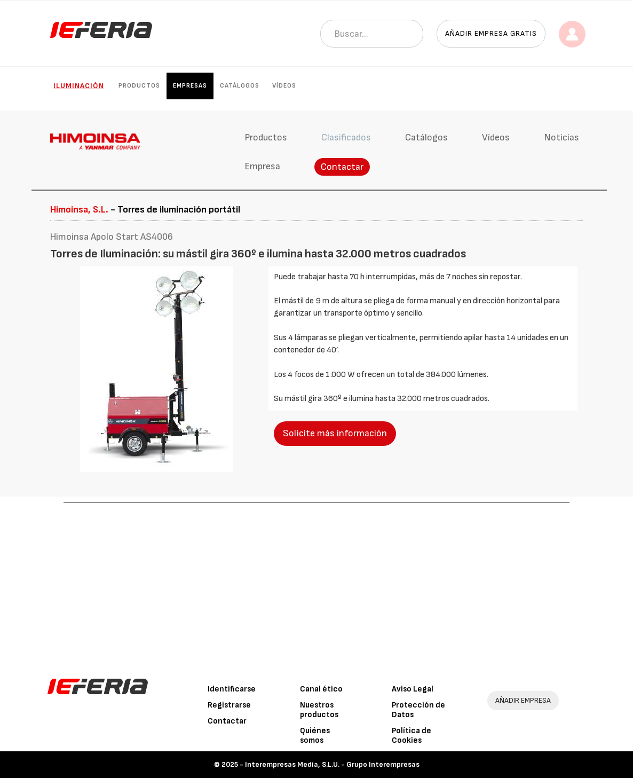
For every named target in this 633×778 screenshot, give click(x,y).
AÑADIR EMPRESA (523, 700)
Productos (139, 86)
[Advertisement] (317, 582)
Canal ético (321, 689)
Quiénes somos (315, 735)
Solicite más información (335, 433)
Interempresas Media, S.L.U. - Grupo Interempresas (332, 764)
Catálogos (239, 86)
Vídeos (284, 86)
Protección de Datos (418, 710)
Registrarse (229, 705)
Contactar (342, 166)
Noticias (561, 137)
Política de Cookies (411, 735)
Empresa (262, 166)
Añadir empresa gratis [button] (491, 33)
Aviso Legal (412, 689)
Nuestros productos (319, 710)
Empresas (190, 86)
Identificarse (232, 689)
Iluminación (78, 85)
